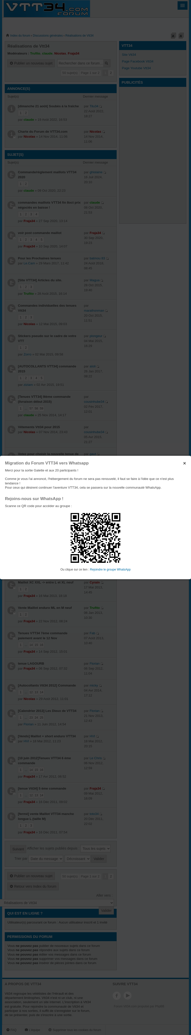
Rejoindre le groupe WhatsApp (110, 569)
